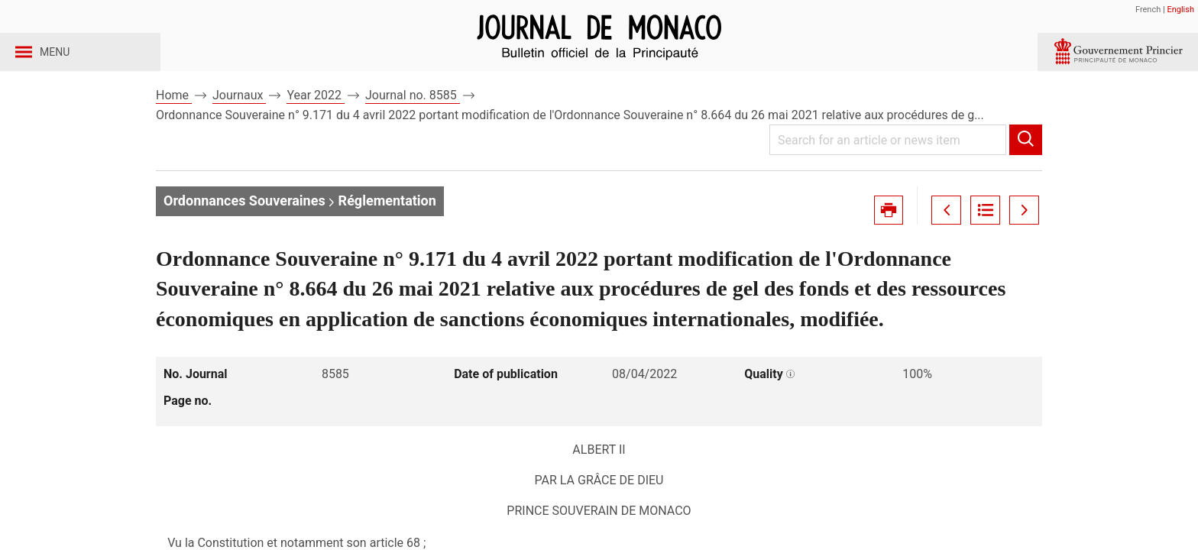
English (1180, 10)
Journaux (239, 121)
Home (174, 121)
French (1148, 10)
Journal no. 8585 (412, 121)
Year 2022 (316, 121)
